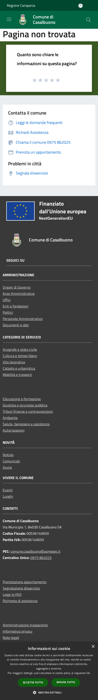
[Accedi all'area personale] (80, 5)
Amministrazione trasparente (25, 625)
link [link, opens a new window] (88, 673)
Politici (8, 312)
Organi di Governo (16, 287)
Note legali (11, 637)
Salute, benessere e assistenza (26, 424)
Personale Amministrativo (23, 318)
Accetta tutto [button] (33, 682)
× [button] (93, 646)
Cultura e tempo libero (20, 355)
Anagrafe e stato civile (20, 349)
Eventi (8, 490)
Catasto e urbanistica (19, 368)
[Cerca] (88, 19)
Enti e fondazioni (15, 306)
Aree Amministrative (19, 293)
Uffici (7, 300)
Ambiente (10, 417)
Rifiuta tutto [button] (66, 682)
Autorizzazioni (14, 430)
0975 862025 (41, 557)
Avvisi (7, 467)
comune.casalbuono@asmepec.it (35, 551)
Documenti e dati (16, 325)
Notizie (8, 454)
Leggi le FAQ (12, 594)
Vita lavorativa (14, 362)
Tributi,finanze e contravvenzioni (28, 411)
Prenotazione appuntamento (24, 582)
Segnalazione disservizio (21, 588)
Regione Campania (21, 5)
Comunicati (11, 461)
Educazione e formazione (22, 399)
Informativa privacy (17, 631)
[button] (49, 692)
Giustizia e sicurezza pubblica (25, 405)
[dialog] (49, 671)
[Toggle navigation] (9, 19)
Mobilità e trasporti (17, 374)
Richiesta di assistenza (20, 600)
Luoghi (8, 496)
